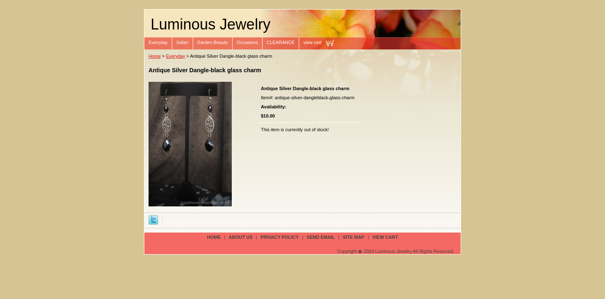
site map (353, 237)
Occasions (247, 42)
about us (241, 237)
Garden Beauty (212, 42)
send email (321, 237)
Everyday (158, 42)
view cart (312, 42)
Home (155, 56)
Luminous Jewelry (210, 24)
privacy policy (279, 237)
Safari (182, 42)
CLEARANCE (281, 42)
